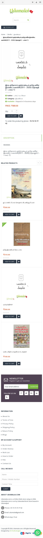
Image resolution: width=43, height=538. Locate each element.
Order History (7, 449)
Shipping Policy (8, 427)
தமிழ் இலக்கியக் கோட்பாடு (12, 250)
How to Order (7, 456)
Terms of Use (7, 420)
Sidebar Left (9, 27)
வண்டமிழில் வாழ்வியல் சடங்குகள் (15, 352)
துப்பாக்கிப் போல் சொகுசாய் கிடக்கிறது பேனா (19, 203)
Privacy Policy (7, 424)
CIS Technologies (15, 531)
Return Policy (7, 431)
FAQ (3, 460)
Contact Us (6, 463)
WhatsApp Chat (11, 517)
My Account (6, 445)
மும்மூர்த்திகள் (8, 304)
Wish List (5, 452)
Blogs (4, 435)
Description (8, 138)
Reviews (6, 145)
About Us (5, 416)
